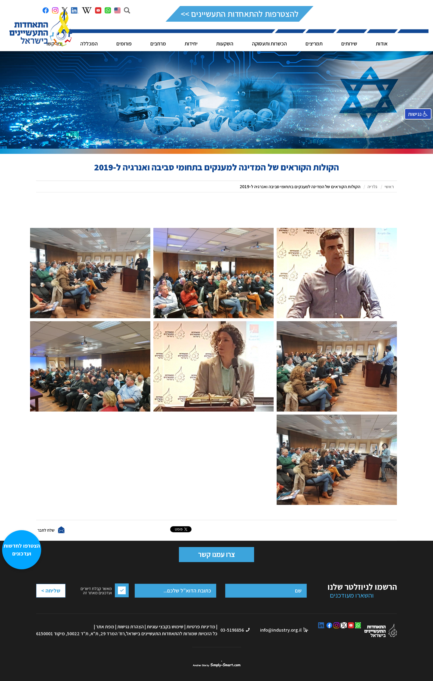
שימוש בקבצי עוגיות (165, 626)
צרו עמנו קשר (216, 554)
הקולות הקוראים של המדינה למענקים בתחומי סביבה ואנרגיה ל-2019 (300, 186)
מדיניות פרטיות (200, 626)
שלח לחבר (45, 530)
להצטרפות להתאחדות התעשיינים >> (239, 13)
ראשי (389, 186)
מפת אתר (105, 626)
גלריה (372, 186)
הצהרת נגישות (130, 626)
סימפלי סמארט (216, 664)
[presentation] (60, 605)
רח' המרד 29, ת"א (108, 633)
